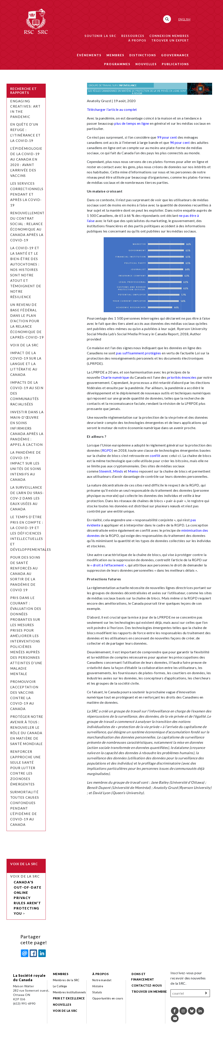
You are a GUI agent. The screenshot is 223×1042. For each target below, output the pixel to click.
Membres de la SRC (66, 980)
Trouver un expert (170, 40)
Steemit (105, 471)
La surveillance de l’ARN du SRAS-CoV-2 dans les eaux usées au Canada (27, 498)
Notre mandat (102, 980)
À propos (137, 40)
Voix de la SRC (24, 345)
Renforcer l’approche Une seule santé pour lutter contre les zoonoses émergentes (25, 768)
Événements (89, 55)
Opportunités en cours (108, 998)
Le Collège (60, 986)
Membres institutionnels (69, 992)
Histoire (97, 986)
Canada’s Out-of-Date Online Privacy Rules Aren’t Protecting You (28, 897)
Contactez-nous (147, 985)
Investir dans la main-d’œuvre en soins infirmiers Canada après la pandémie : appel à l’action (27, 428)
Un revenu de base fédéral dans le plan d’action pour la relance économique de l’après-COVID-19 (27, 321)
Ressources (132, 36)
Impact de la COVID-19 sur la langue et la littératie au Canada (26, 364)
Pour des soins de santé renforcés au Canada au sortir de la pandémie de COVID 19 (25, 573)
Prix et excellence (69, 998)
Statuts (97, 992)
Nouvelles (146, 64)
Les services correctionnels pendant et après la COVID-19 (26, 194)
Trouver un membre (149, 991)
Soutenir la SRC (100, 36)
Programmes (117, 64)
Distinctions (142, 55)
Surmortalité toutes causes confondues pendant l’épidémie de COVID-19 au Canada (24, 808)
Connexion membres (169, 36)
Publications (175, 64)
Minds (118, 471)
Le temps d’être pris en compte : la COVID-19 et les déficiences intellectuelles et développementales (31, 533)
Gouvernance (175, 55)
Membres (115, 55)
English (184, 19)
